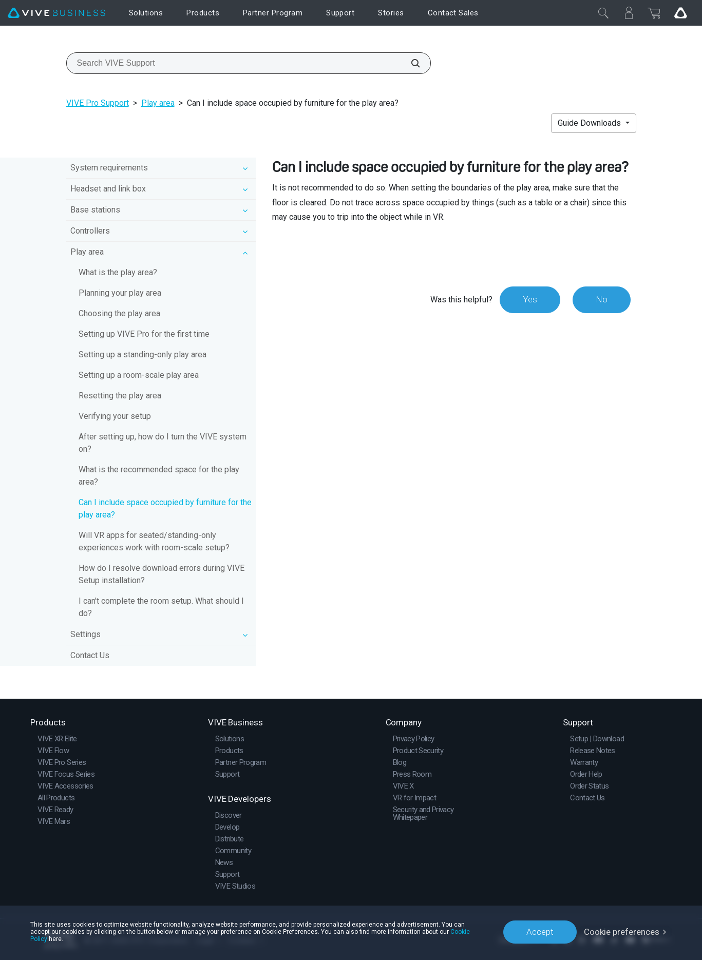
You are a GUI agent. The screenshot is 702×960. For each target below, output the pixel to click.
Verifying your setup (115, 416)
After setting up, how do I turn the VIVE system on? (162, 443)
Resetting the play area (120, 395)
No (602, 299)
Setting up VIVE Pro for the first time (144, 334)
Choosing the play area (119, 313)
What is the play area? (118, 272)
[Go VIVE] (680, 13)
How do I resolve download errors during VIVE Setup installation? (161, 574)
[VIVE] (56, 13)
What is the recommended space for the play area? (159, 476)
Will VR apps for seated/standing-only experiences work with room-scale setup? (154, 541)
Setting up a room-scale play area (139, 375)
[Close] (603, 13)
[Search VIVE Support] (410, 63)
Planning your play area (120, 293)
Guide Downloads (590, 123)
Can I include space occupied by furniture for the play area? (165, 508)
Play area (158, 103)
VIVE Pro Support (97, 103)
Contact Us (89, 655)
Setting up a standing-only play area (142, 354)
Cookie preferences (621, 932)
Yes (530, 299)
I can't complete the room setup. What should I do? (161, 607)
